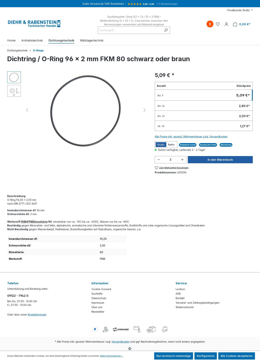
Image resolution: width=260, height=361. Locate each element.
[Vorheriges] (27, 110)
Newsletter (98, 311)
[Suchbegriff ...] (130, 30)
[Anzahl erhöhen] (182, 159)
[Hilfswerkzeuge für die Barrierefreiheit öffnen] (210, 24)
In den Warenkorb (220, 159)
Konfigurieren (205, 355)
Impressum (98, 302)
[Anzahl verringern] (158, 159)
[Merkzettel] (217, 24)
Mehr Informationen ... (111, 356)
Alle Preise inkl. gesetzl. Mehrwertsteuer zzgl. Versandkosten (191, 136)
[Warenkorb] (242, 24)
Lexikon (180, 289)
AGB (178, 293)
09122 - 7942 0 (17, 295)
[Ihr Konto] (226, 24)
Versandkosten (121, 341)
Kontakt (180, 298)
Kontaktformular (37, 314)
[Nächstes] (144, 110)
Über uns (97, 307)
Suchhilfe (97, 293)
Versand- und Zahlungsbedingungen (198, 302)
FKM (23, 221)
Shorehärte (40, 221)
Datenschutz (99, 298)
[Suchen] (166, 30)
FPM (30, 221)
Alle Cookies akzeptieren (237, 355)
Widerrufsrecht (185, 307)
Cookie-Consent (101, 289)
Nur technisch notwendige (174, 355)
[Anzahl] (170, 159)
